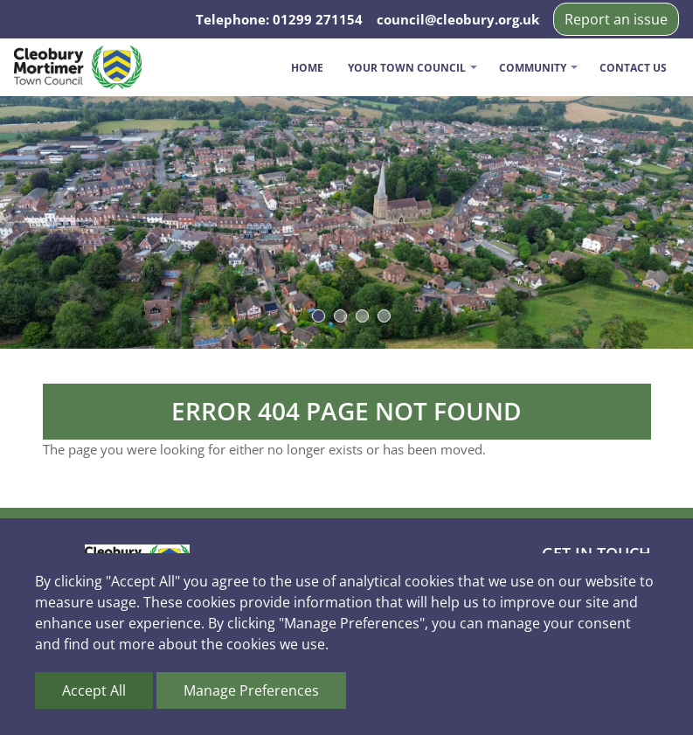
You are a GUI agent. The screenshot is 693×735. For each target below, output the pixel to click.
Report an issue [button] (616, 19)
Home (307, 67)
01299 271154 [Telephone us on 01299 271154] (318, 19)
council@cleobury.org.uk (458, 19)
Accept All (94, 690)
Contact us (633, 67)
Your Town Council (407, 67)
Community (532, 67)
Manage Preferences (251, 690)
